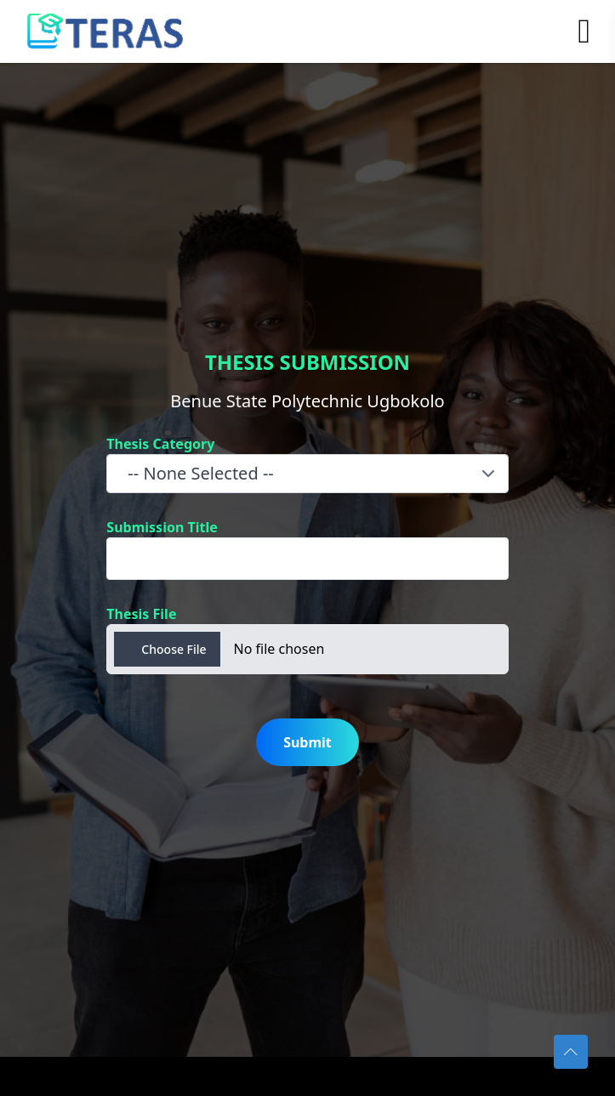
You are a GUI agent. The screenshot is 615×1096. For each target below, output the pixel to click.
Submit (307, 742)
